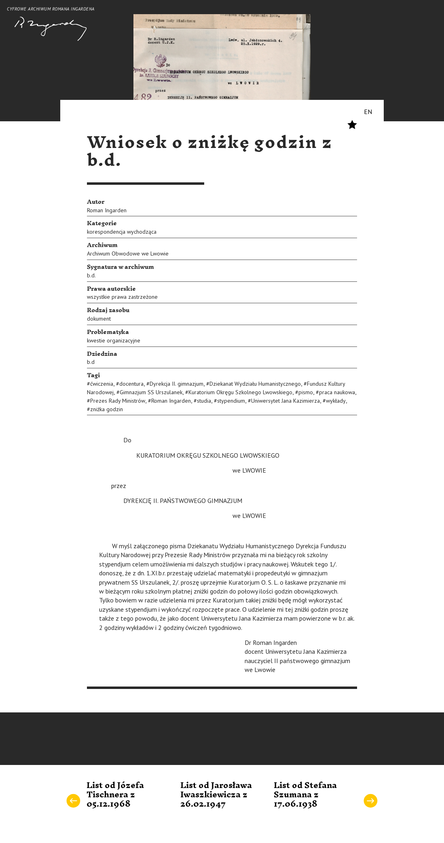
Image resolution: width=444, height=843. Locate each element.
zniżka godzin (106, 409)
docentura (131, 383)
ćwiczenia (101, 383)
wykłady (336, 400)
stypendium (231, 400)
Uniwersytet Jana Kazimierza (285, 400)
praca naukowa (337, 392)
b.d (91, 362)
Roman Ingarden (107, 210)
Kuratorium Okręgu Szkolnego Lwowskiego (240, 392)
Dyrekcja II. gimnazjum (176, 383)
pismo (305, 392)
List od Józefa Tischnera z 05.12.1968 (115, 795)
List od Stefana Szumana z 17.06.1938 (305, 795)
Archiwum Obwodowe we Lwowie (128, 253)
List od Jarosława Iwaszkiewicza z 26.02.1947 (216, 795)
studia (204, 400)
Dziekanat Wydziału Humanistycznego (255, 383)
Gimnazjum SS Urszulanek (151, 392)
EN (368, 111)
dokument (99, 318)
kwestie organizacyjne (113, 340)
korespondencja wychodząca (121, 231)
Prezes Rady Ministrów (117, 400)
